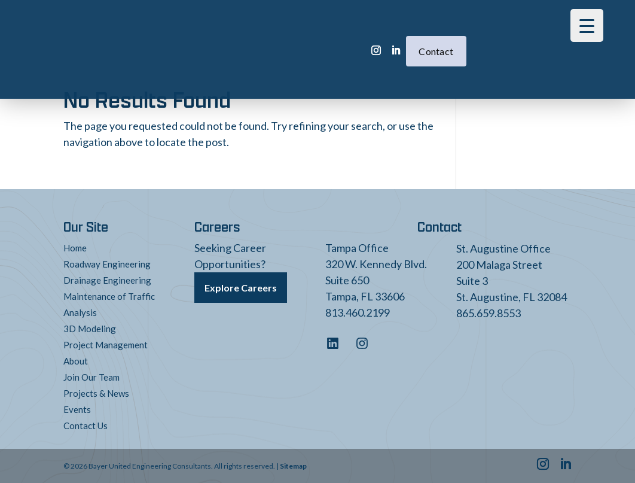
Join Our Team (91, 377)
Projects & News (96, 393)
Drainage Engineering (107, 280)
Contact (381, 33)
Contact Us (85, 425)
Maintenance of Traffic (109, 296)
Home (75, 247)
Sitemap (293, 465)
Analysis (80, 312)
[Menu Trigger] (586, 25)
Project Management (105, 344)
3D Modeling (89, 328)
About (75, 361)
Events (77, 409)
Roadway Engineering (107, 264)
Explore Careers (240, 287)
